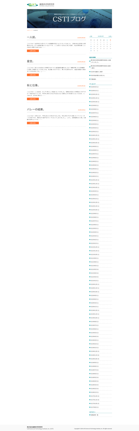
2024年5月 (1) (94, 161)
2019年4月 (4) (94, 336)
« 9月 (90, 36)
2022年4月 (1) (94, 232)
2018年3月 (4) (94, 385)
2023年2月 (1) (94, 195)
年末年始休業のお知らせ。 (98, 75)
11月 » (110, 36)
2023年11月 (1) (95, 184)
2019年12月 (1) (95, 310)
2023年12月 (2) (95, 180)
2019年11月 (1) (95, 314)
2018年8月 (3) (94, 366)
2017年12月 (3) (95, 396)
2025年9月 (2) (94, 105)
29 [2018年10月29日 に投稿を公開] (91, 50)
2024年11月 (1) (95, 139)
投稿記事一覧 (94, 415)
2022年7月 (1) (94, 221)
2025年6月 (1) (94, 117)
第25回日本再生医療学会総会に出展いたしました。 (101, 61)
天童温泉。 (94, 79)
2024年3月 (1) (94, 169)
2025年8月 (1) (94, 109)
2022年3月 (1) (94, 236)
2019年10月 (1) (95, 318)
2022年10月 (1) (95, 210)
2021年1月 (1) (94, 280)
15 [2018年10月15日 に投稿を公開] (91, 46)
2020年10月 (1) (95, 292)
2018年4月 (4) (94, 381)
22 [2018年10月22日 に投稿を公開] (91, 48)
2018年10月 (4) (95, 359)
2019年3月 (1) (94, 340)
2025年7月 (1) (94, 113)
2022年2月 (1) (94, 239)
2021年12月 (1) (95, 247)
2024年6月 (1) (94, 158)
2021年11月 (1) (95, 251)
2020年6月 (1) (94, 299)
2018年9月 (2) (94, 362)
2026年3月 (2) (94, 87)
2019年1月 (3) (94, 347)
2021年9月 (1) (94, 258)
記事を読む (33, 51)
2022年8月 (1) (94, 217)
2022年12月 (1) (95, 202)
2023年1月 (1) (94, 198)
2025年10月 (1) (95, 102)
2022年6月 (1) (94, 225)
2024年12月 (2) (95, 135)
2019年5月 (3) (94, 333)
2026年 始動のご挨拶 (96, 72)
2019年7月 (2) (94, 325)
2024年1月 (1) (94, 176)
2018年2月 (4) (94, 388)
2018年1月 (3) (94, 392)
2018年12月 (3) (95, 351)
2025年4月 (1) (94, 120)
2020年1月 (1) (94, 306)
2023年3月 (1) (94, 191)
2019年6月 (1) (94, 329)
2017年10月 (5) (95, 403)
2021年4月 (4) (94, 273)
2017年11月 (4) (95, 400)
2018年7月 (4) (94, 370)
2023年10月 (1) (95, 187)
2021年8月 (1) (94, 262)
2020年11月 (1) (95, 288)
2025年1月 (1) (94, 131)
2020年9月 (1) (94, 295)
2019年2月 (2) (94, 344)
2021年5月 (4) (94, 269)
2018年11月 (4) (95, 355)
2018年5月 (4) (94, 377)
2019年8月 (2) (94, 321)
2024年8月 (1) (94, 150)
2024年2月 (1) (94, 172)
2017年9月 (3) (94, 407)
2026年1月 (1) (94, 90)
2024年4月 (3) (94, 165)
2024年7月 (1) (94, 154)
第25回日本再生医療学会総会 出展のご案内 (101, 67)
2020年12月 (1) (95, 284)
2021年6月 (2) (94, 265)
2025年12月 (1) (95, 94)
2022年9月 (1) (94, 213)
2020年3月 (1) (94, 303)
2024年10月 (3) (95, 143)
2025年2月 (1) (94, 128)
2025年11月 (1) (95, 98)
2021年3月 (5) (94, 277)
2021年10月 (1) (95, 254)
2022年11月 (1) (95, 206)
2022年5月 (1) (94, 228)
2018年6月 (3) (94, 374)
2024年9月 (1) (94, 146)
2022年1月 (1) (94, 243)
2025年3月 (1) (94, 124)
